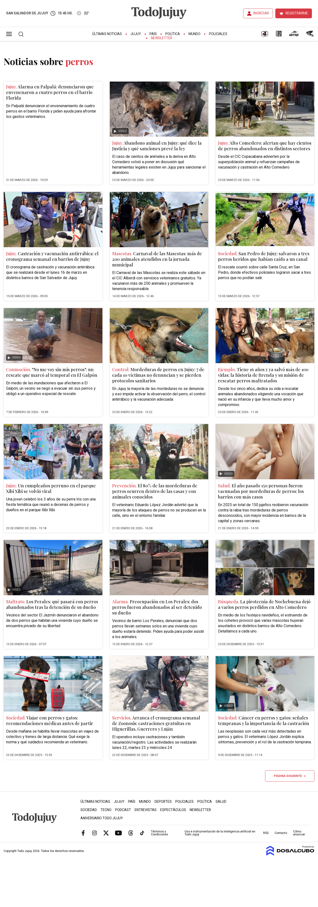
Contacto (281, 833)
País (153, 34)
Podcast (123, 810)
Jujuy (135, 34)
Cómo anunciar (299, 833)
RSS (265, 833)
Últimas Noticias (107, 34)
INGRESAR (261, 13)
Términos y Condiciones (159, 833)
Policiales (218, 34)
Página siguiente (290, 776)
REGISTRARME (297, 13)
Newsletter (161, 38)
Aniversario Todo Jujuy (101, 818)
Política (172, 34)
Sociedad (88, 810)
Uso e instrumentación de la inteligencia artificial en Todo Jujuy (220, 833)
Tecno (105, 810)
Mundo (194, 34)
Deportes (163, 801)
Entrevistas (146, 810)
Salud (221, 801)
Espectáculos (173, 810)
